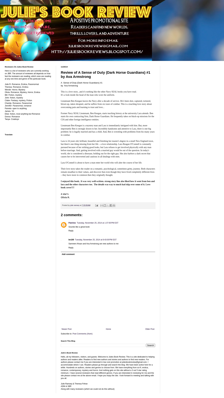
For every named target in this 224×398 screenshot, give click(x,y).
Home (108, 329)
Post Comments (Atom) (82, 334)
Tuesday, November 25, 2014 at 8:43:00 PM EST (96, 240)
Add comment (68, 254)
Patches (72, 223)
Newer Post (67, 329)
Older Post (149, 329)
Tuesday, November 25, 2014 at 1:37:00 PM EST (97, 223)
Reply (70, 231)
